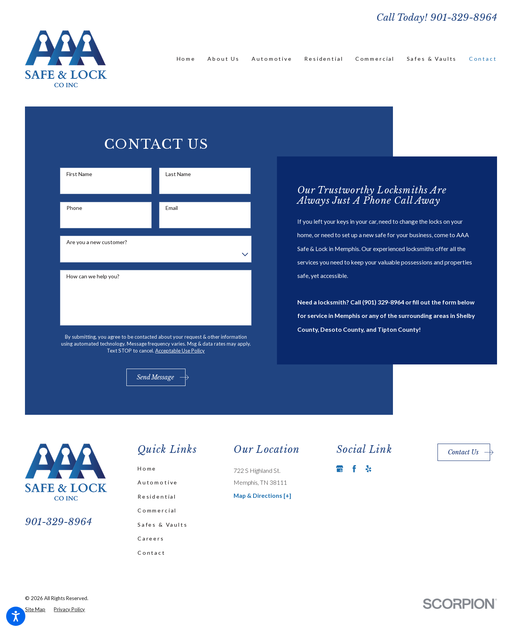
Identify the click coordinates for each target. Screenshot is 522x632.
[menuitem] (186, 59)
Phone (74, 208)
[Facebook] (354, 468)
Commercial (157, 510)
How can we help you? (92, 276)
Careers (151, 538)
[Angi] (382, 468)
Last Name (178, 174)
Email (172, 208)
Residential (157, 496)
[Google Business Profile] (339, 468)
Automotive (158, 482)
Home (147, 468)
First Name (79, 174)
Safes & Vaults (163, 524)
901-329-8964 (463, 17)
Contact (152, 552)
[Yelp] (368, 468)
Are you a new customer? (96, 242)
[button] (15, 616)
